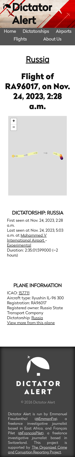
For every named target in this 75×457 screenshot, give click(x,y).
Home (10, 31)
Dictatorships (36, 31)
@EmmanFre (46, 419)
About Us (52, 39)
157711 (24, 293)
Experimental (19, 246)
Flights (20, 39)
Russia (37, 60)
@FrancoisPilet (31, 433)
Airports (63, 31)
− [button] (13, 127)
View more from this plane (31, 323)
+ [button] (13, 121)
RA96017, (23, 87)
